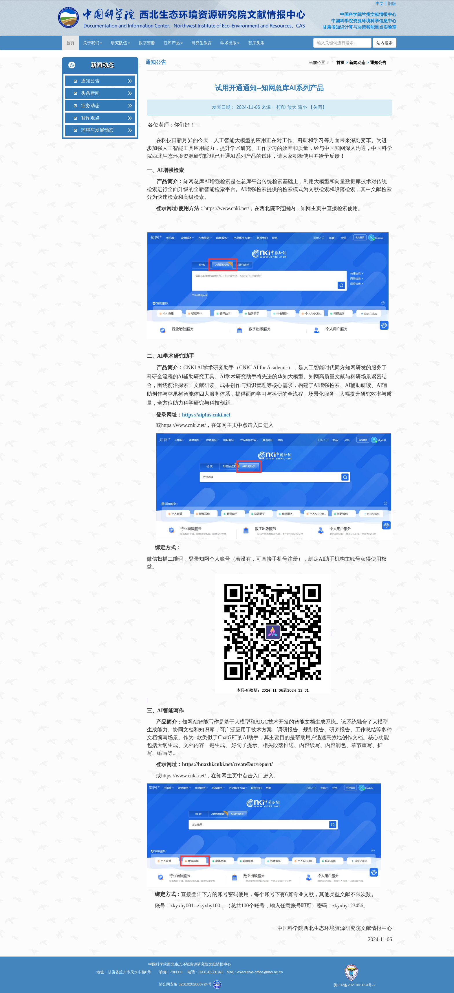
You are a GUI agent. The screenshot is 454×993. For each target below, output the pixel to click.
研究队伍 (120, 43)
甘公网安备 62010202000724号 (186, 984)
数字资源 (147, 43)
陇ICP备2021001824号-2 (355, 985)
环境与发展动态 (97, 130)
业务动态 (90, 105)
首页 (70, 43)
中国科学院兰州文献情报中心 (368, 14)
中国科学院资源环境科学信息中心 (363, 20)
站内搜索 (384, 43)
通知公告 (90, 80)
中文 (380, 3)
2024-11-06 (248, 107)
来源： (268, 107)
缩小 (302, 107)
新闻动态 (357, 62)
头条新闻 (90, 93)
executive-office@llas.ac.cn (260, 972)
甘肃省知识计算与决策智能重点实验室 (359, 27)
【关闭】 (317, 107)
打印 (281, 107)
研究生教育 (201, 43)
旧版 (392, 3)
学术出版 (229, 43)
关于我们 (92, 43)
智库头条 (256, 43)
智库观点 (90, 117)
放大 (291, 107)
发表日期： (223, 107)
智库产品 (173, 43)
